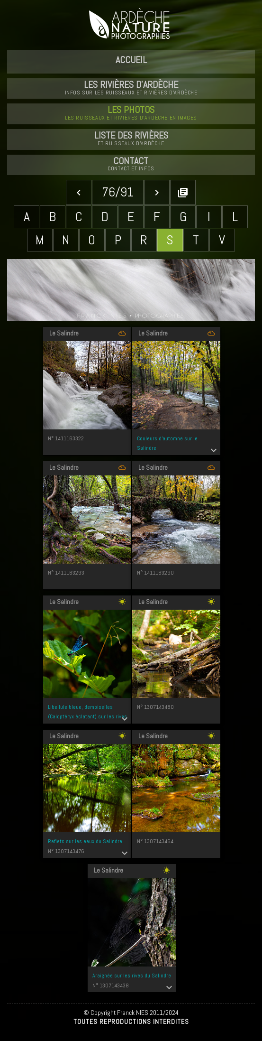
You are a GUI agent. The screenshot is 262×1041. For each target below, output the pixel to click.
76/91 (118, 192)
